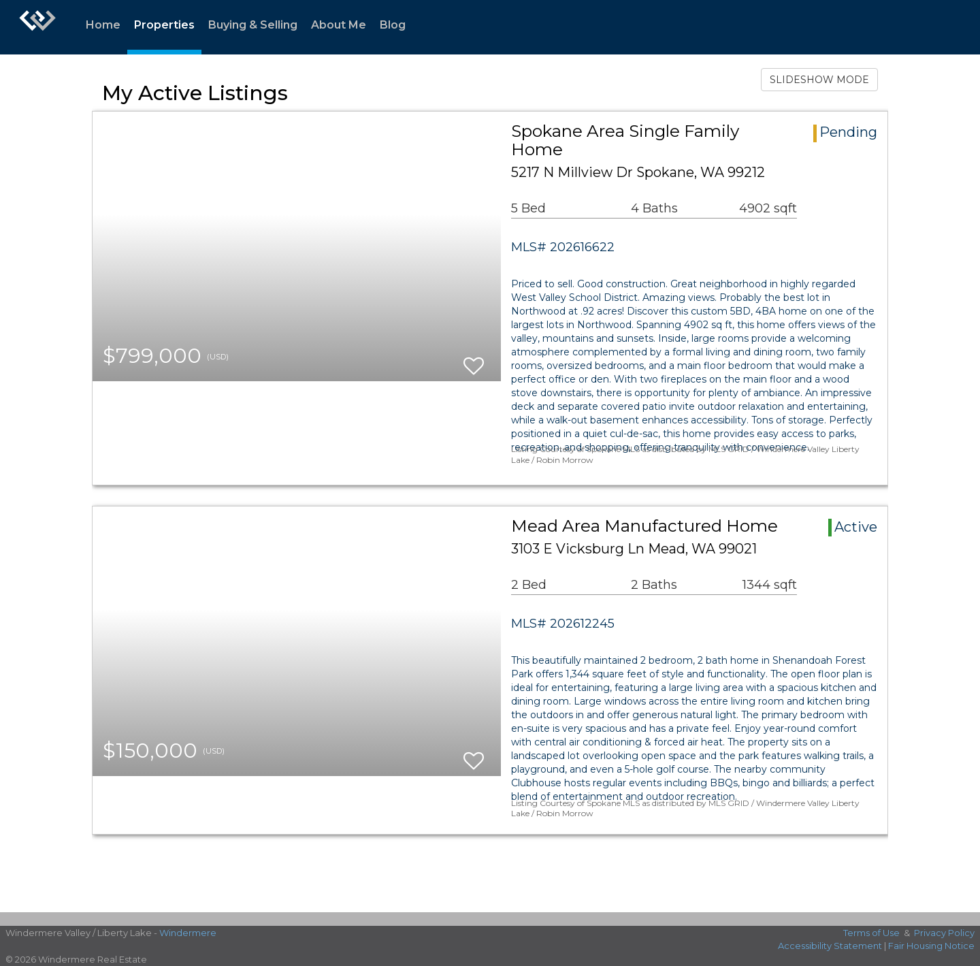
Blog (393, 24)
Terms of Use (871, 932)
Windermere (187, 932)
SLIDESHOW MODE (819, 80)
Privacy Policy (944, 932)
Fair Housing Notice (931, 945)
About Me (338, 24)
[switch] (474, 360)
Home (103, 24)
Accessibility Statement (830, 945)
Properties (164, 24)
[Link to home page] (37, 27)
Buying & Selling (252, 24)
